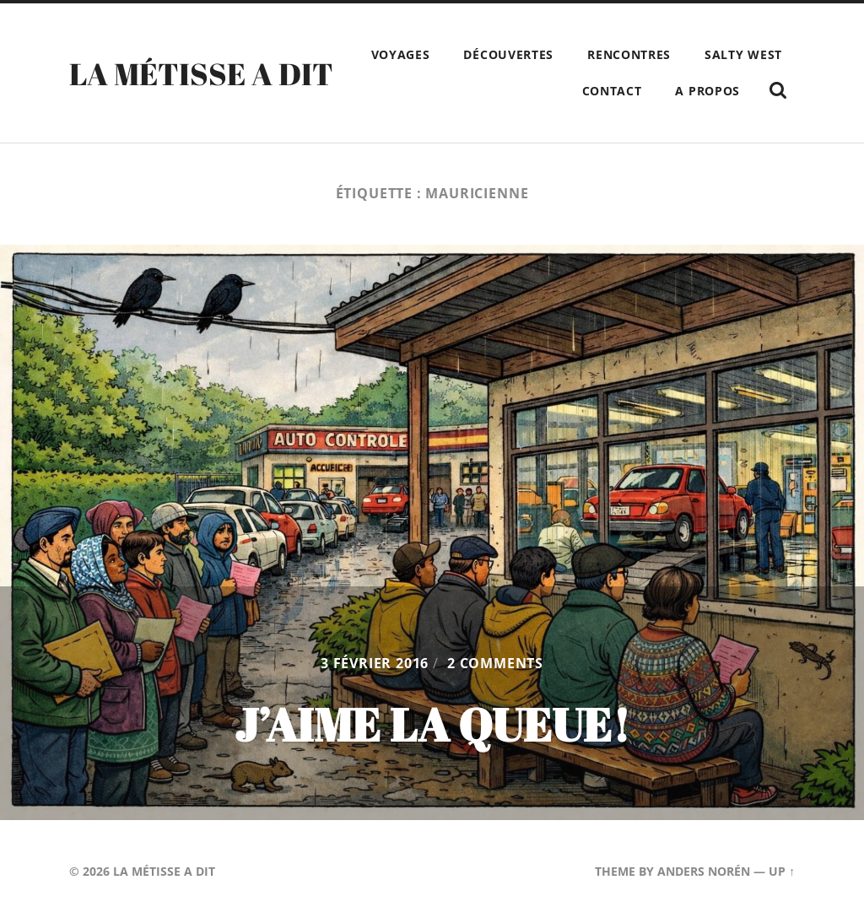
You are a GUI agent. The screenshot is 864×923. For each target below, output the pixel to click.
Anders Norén (703, 871)
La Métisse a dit (201, 73)
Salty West (743, 54)
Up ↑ (782, 871)
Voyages (400, 54)
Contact (612, 91)
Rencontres (629, 54)
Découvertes (508, 54)
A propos (707, 91)
